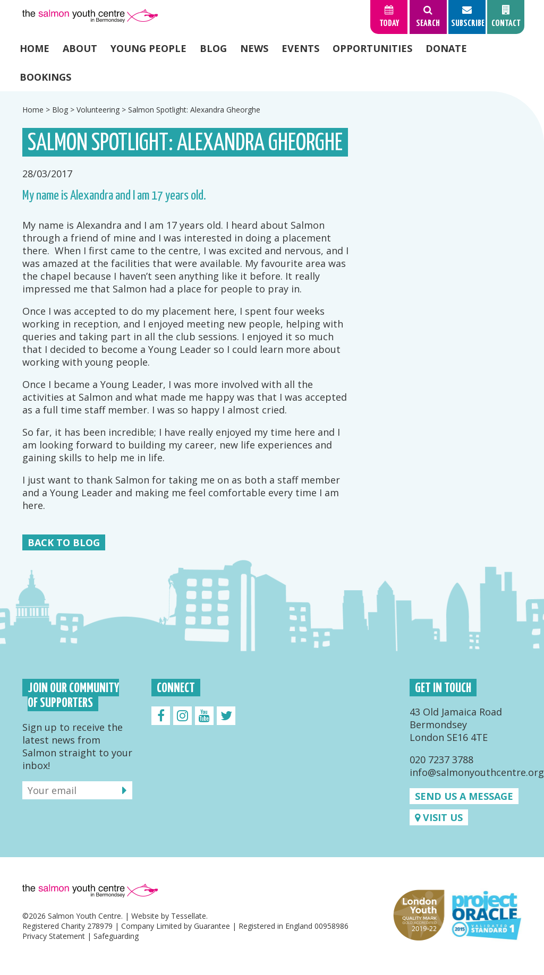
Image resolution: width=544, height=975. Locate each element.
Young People (148, 48)
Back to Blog (64, 542)
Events (300, 48)
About (80, 48)
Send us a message (464, 796)
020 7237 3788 (441, 759)
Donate (446, 48)
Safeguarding (116, 936)
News (254, 48)
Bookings (45, 77)
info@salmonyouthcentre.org (477, 772)
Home (34, 48)
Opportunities (372, 48)
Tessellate (188, 916)
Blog (213, 48)
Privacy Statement (53, 936)
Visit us (439, 817)
